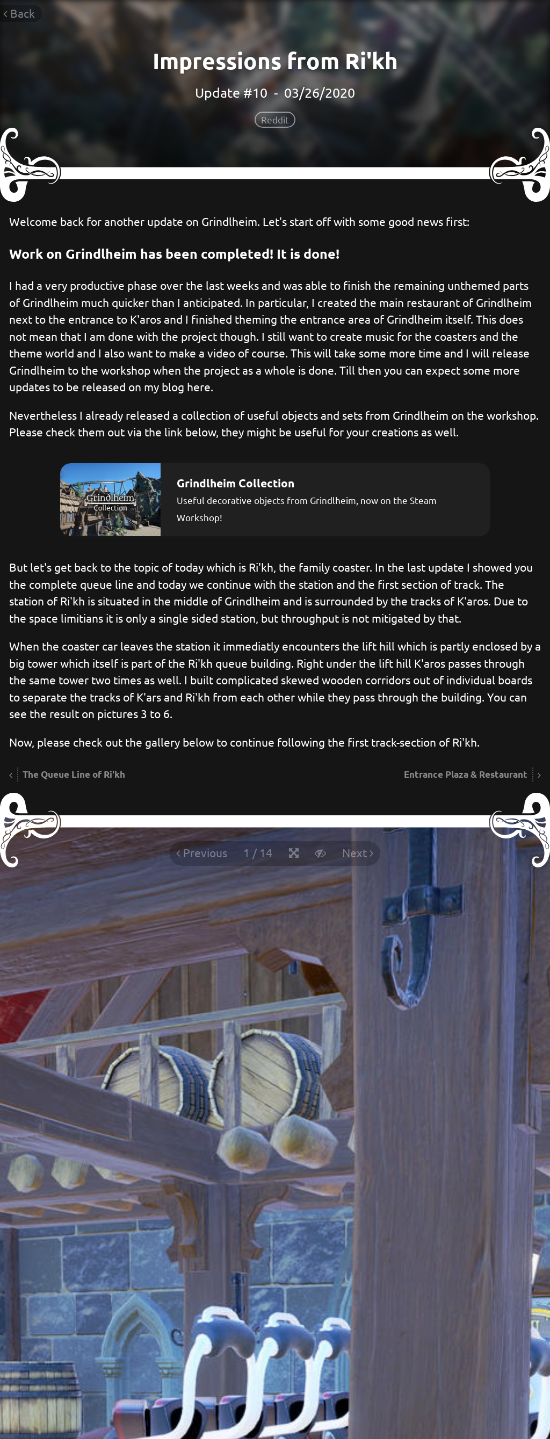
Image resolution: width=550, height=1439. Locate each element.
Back (19, 13)
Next (358, 852)
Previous (201, 852)
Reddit (275, 119)
